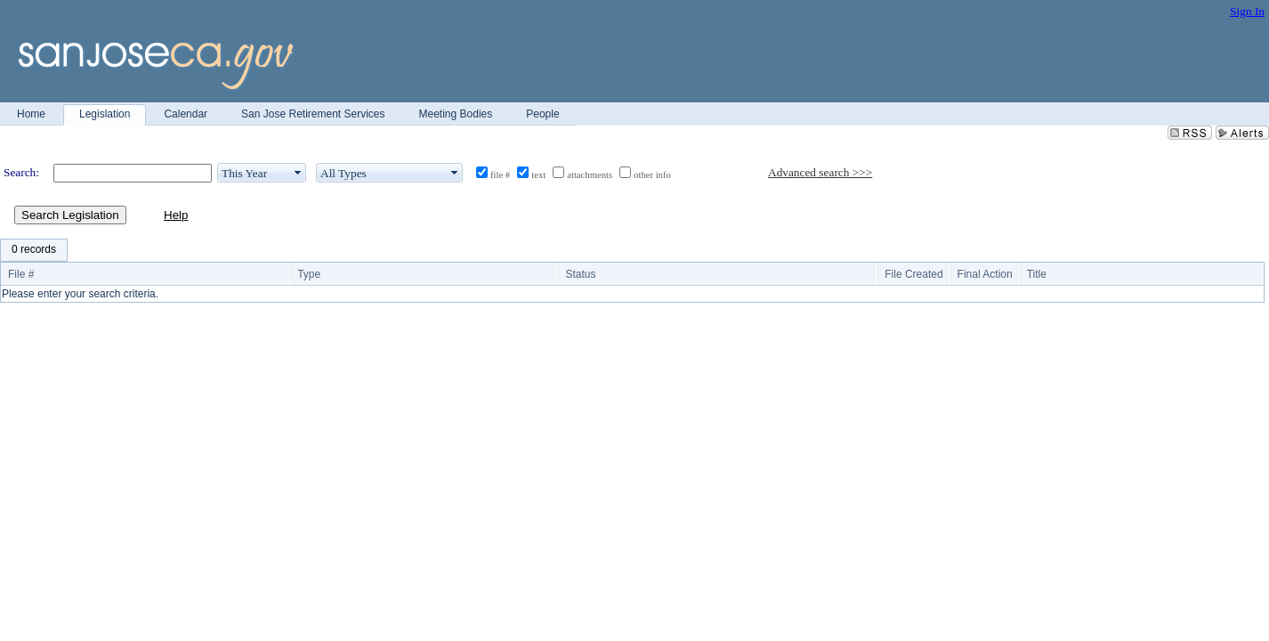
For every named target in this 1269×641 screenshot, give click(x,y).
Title (1037, 274)
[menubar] (34, 250)
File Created (913, 274)
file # (500, 175)
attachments (589, 175)
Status (580, 274)
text (538, 175)
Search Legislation (70, 215)
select (298, 173)
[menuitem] (34, 250)
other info (652, 175)
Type (308, 274)
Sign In (1247, 11)
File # (21, 274)
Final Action (985, 274)
